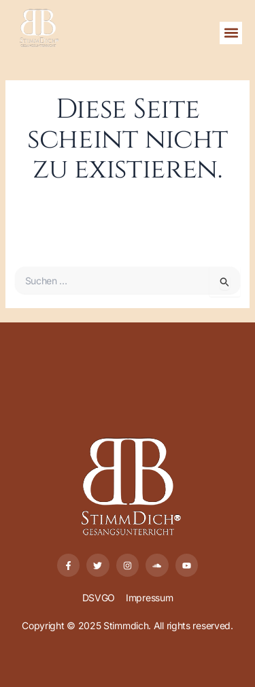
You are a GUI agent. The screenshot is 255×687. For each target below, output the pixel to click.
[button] (231, 33)
